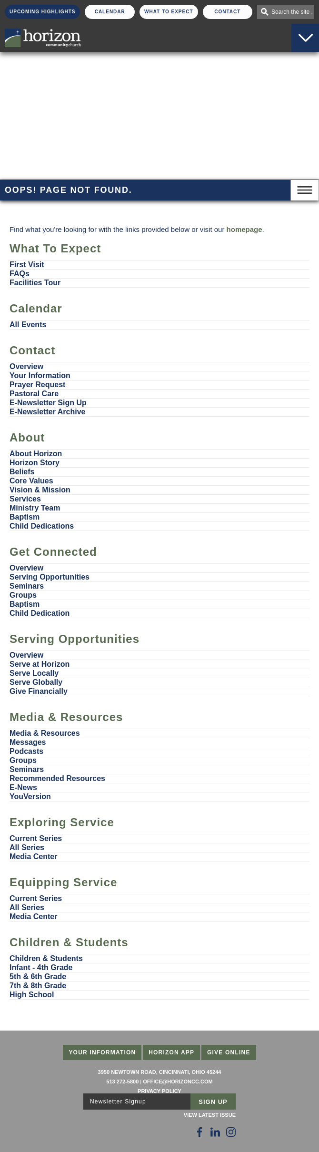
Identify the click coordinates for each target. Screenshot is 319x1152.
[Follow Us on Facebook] (199, 1132)
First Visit (27, 264)
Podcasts (26, 751)
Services (25, 499)
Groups (23, 595)
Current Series (36, 838)
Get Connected (53, 551)
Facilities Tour (35, 283)
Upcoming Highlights (42, 11)
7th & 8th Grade (38, 986)
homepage (244, 229)
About (27, 437)
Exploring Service (62, 822)
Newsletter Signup (118, 1101)
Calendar (110, 11)
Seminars (27, 586)
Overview (26, 366)
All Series (27, 847)
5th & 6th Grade (38, 976)
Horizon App (171, 1052)
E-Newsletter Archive (47, 412)
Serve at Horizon (40, 664)
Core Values (31, 481)
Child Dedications (42, 526)
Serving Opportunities (50, 577)
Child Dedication (40, 613)
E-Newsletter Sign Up (48, 403)
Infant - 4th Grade (41, 967)
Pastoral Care (34, 394)
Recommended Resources (57, 778)
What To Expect (168, 11)
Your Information (40, 375)
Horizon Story (35, 463)
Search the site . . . (292, 12)
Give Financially (39, 691)
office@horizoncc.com (177, 1081)
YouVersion (30, 796)
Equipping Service (63, 882)
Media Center (33, 856)
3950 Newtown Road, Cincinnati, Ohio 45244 (159, 1072)
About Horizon (36, 454)
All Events (28, 325)
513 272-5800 (122, 1081)
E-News (23, 787)
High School (32, 995)
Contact (227, 11)
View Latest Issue (210, 1115)
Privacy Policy (159, 1091)
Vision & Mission (40, 490)
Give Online (228, 1052)
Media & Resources (66, 717)
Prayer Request (37, 385)
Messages (28, 742)
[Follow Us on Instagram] (231, 1132)
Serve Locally (34, 673)
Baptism (25, 517)
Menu (304, 190)
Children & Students (69, 942)
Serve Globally (36, 682)
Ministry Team (35, 508)
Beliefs (22, 472)
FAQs (20, 274)
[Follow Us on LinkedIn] (215, 1132)
